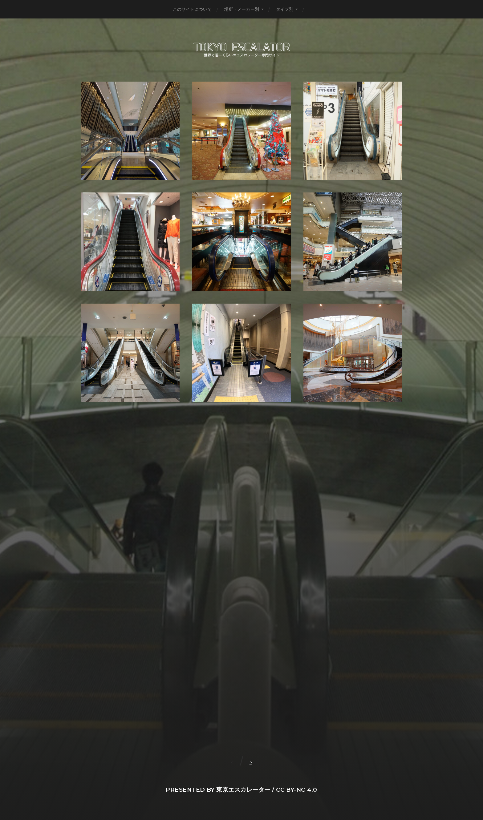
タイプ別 (285, 9)
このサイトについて (192, 9)
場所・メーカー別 (241, 9)
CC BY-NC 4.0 (296, 789)
